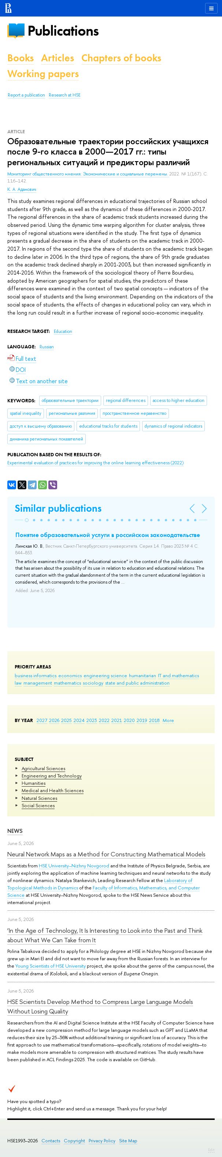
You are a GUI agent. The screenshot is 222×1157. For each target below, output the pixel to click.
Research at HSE (65, 95)
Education (63, 331)
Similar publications (58, 508)
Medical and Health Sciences (53, 790)
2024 (79, 720)
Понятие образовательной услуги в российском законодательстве (107, 535)
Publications (63, 30)
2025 (66, 720)
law (18, 682)
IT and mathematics (178, 675)
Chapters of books (121, 57)
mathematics (67, 682)
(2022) (95, 463)
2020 (129, 720)
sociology (93, 682)
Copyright (74, 1141)
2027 (42, 720)
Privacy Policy (102, 1141)
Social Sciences (38, 805)
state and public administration (137, 682)
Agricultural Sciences (43, 768)
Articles (57, 57)
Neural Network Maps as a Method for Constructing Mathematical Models (106, 854)
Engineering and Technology (52, 775)
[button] (26, 520)
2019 (142, 720)
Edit (211, 1149)
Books (20, 57)
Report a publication (26, 95)
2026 (54, 720)
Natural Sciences (39, 798)
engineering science (105, 675)
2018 (154, 720)
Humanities (33, 783)
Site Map (128, 1141)
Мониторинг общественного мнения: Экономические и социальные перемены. (88, 174)
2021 (116, 720)
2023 (91, 720)
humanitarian (142, 675)
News (15, 831)
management (37, 682)
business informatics (35, 675)
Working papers (43, 73)
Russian (47, 347)
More (168, 720)
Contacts (50, 1141)
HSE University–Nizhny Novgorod (74, 865)
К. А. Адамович (21, 189)
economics (70, 675)
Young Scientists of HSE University (50, 965)
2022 (104, 720)
